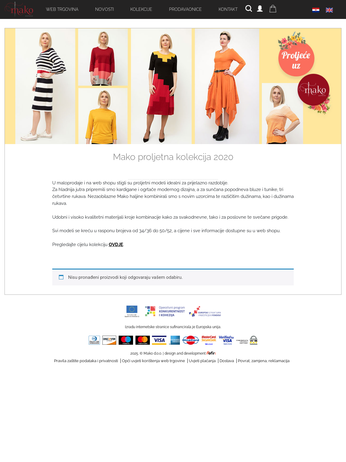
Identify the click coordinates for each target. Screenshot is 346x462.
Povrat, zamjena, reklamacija (264, 361)
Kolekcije (141, 9)
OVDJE (116, 244)
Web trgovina (62, 9)
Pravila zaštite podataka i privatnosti (86, 361)
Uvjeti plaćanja (202, 361)
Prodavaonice (185, 9)
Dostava (227, 361)
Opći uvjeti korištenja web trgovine (153, 361)
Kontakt (228, 9)
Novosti (104, 9)
